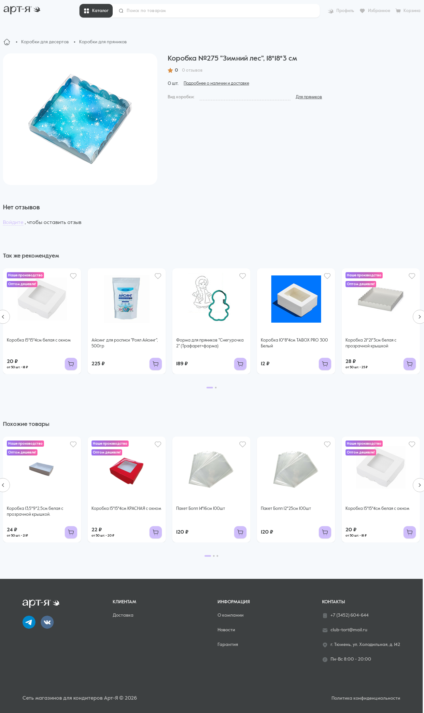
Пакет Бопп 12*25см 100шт (286, 509)
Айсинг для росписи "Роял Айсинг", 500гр (125, 343)
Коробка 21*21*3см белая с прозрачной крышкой (371, 343)
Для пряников (309, 97)
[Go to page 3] (217, 556)
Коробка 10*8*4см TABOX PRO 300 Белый (294, 343)
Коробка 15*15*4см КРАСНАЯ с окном (126, 509)
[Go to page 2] (216, 387)
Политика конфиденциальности (366, 698)
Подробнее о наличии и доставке (216, 83)
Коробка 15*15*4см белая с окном (39, 340)
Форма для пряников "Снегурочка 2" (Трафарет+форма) (210, 343)
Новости (226, 630)
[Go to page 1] (209, 387)
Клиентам (124, 602)
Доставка (123, 615)
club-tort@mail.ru (344, 630)
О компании (231, 615)
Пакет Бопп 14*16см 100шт (200, 509)
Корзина (411, 11)
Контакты (333, 602)
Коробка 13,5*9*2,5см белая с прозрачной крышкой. (35, 512)
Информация (234, 602)
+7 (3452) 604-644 (345, 616)
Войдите (13, 222)
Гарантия (228, 644)
